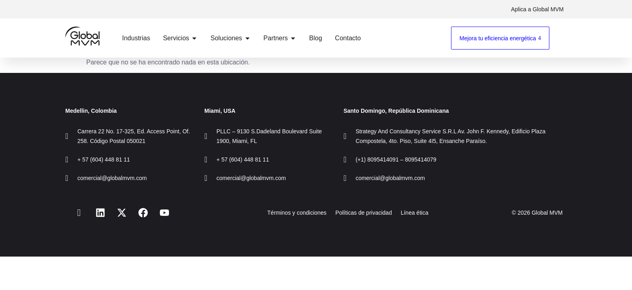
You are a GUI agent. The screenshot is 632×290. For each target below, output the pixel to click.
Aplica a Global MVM (536, 9)
